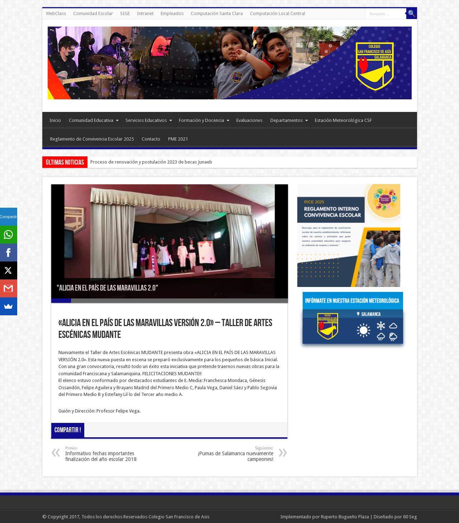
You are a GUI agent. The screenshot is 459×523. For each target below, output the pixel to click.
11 (258, 300)
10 (239, 300)
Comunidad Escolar (93, 13)
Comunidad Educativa (94, 120)
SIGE (125, 13)
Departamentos (289, 120)
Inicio (55, 120)
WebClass (56, 13)
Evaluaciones (249, 120)
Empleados (172, 13)
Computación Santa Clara (217, 13)
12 (278, 300)
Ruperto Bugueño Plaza (345, 516)
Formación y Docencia (204, 120)
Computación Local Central (277, 13)
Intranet (145, 13)
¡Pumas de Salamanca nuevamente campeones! (229, 454)
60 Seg (410, 516)
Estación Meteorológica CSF (343, 120)
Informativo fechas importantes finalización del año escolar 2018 (109, 454)
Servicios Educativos (149, 120)
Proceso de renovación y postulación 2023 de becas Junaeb (151, 162)
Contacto (151, 139)
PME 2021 (178, 139)
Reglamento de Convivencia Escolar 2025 (92, 139)
